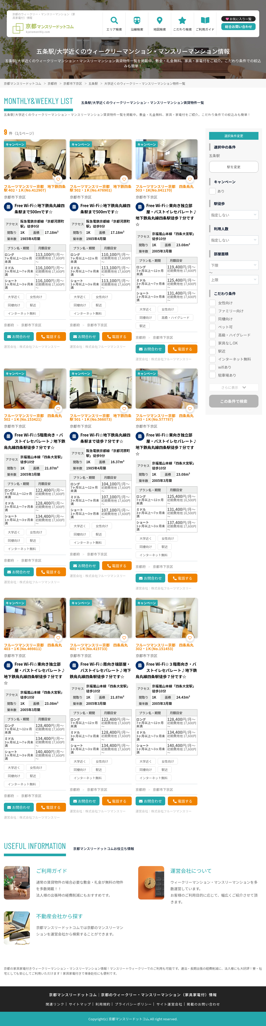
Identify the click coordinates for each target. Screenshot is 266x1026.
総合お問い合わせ (238, 26)
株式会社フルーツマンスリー (39, 346)
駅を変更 (234, 166)
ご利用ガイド (205, 29)
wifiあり (224, 367)
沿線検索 (137, 29)
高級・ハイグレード (234, 335)
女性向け (225, 302)
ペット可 (225, 326)
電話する (53, 336)
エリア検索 (114, 29)
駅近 (221, 351)
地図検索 (160, 29)
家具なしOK (228, 343)
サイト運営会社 (169, 1004)
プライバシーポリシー (133, 1004)
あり (221, 191)
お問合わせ (21, 336)
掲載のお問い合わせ (203, 1004)
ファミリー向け (231, 310)
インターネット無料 (234, 359)
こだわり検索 (182, 29)
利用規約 (103, 1004)
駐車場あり (227, 375)
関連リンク (55, 1004)
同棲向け (225, 318)
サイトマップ (80, 1004)
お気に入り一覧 (240, 19)
